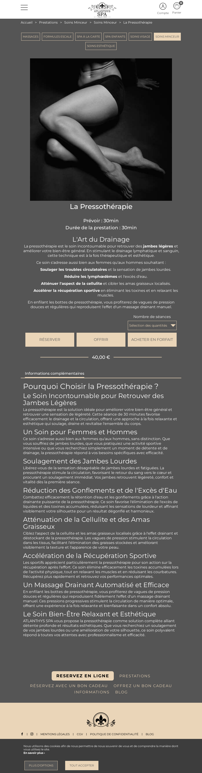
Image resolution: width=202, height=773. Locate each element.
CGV (80, 734)
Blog (150, 734)
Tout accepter (82, 765)
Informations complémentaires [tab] (54, 373)
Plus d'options (41, 765)
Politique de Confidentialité (114, 734)
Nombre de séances (152, 316)
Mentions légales (55, 734)
